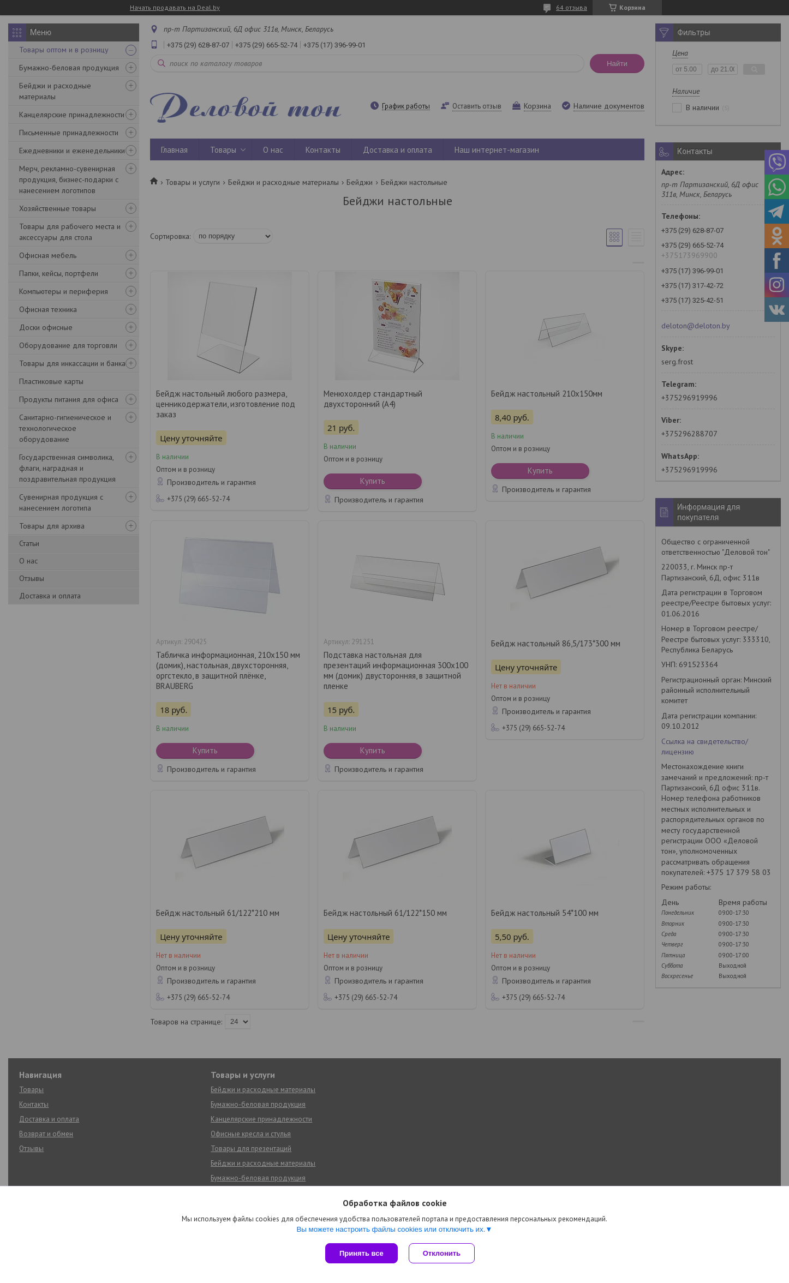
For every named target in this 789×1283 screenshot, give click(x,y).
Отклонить (442, 1253)
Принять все (361, 1253)
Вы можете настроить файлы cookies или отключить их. (390, 1229)
